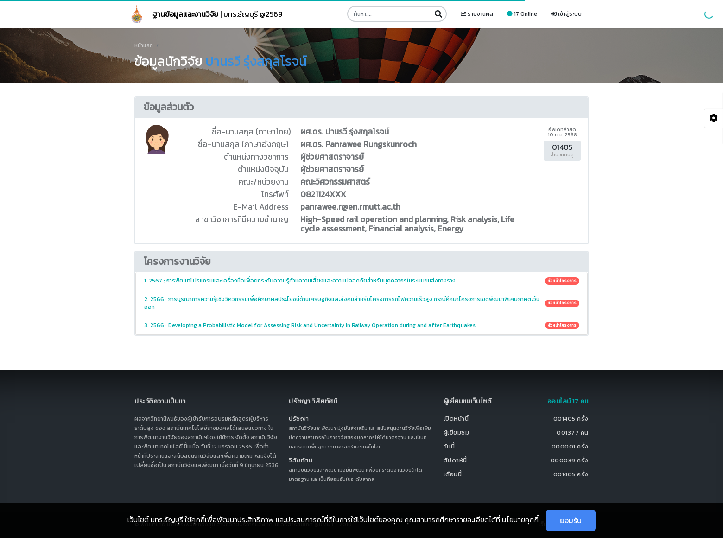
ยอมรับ (571, 520)
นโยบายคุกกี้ (520, 519)
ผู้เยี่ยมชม (456, 432)
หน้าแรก (143, 45)
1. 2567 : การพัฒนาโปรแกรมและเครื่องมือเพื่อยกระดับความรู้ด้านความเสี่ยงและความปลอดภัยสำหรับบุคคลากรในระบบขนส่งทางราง (361, 280)
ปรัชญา (299, 418)
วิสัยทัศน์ (300, 460)
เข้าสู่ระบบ (566, 14)
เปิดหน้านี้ (456, 418)
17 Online (522, 14)
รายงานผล (477, 14)
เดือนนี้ (453, 474)
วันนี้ (449, 446)
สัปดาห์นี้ (455, 460)
